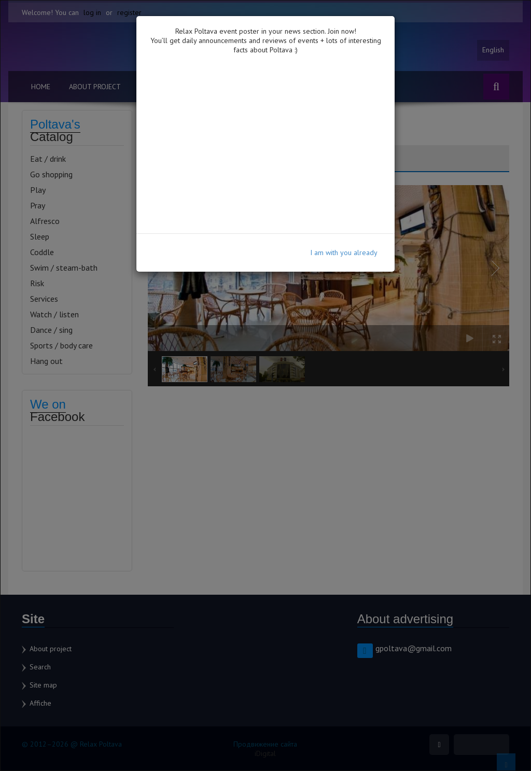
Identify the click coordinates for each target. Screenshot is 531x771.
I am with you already (344, 252)
